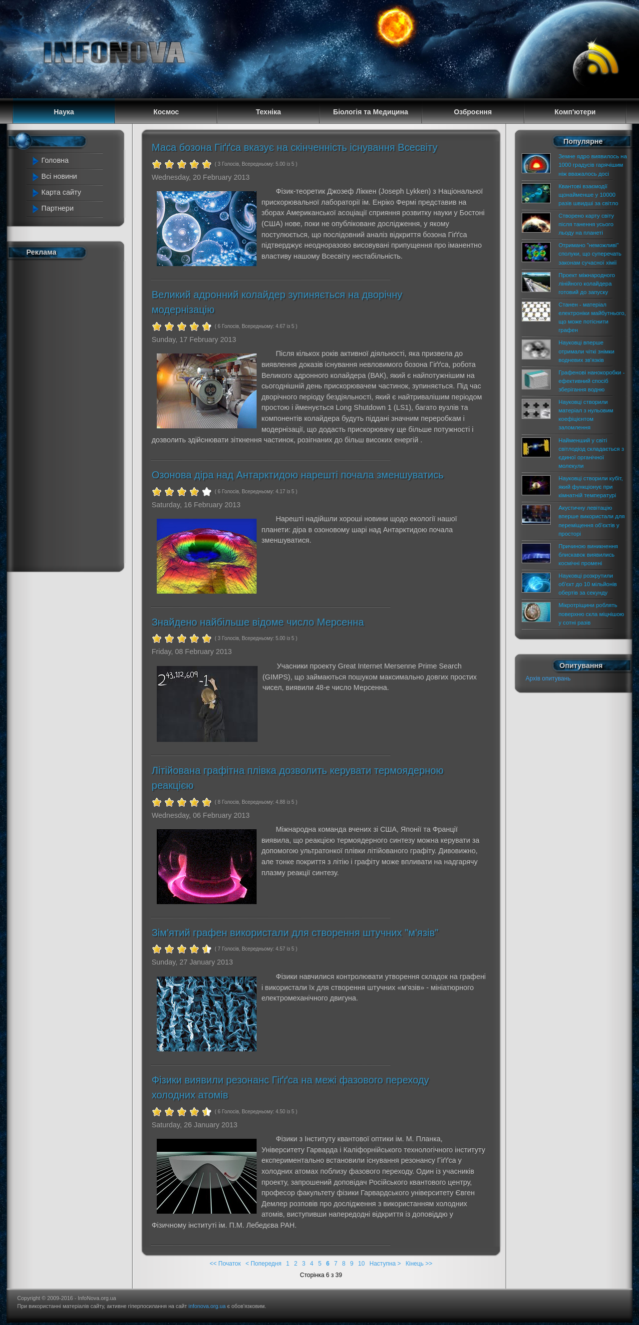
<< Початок (225, 1263)
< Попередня (264, 1263)
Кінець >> (418, 1263)
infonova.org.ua (207, 1306)
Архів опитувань (548, 678)
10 (361, 1263)
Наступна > (385, 1263)
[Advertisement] (71, 413)
